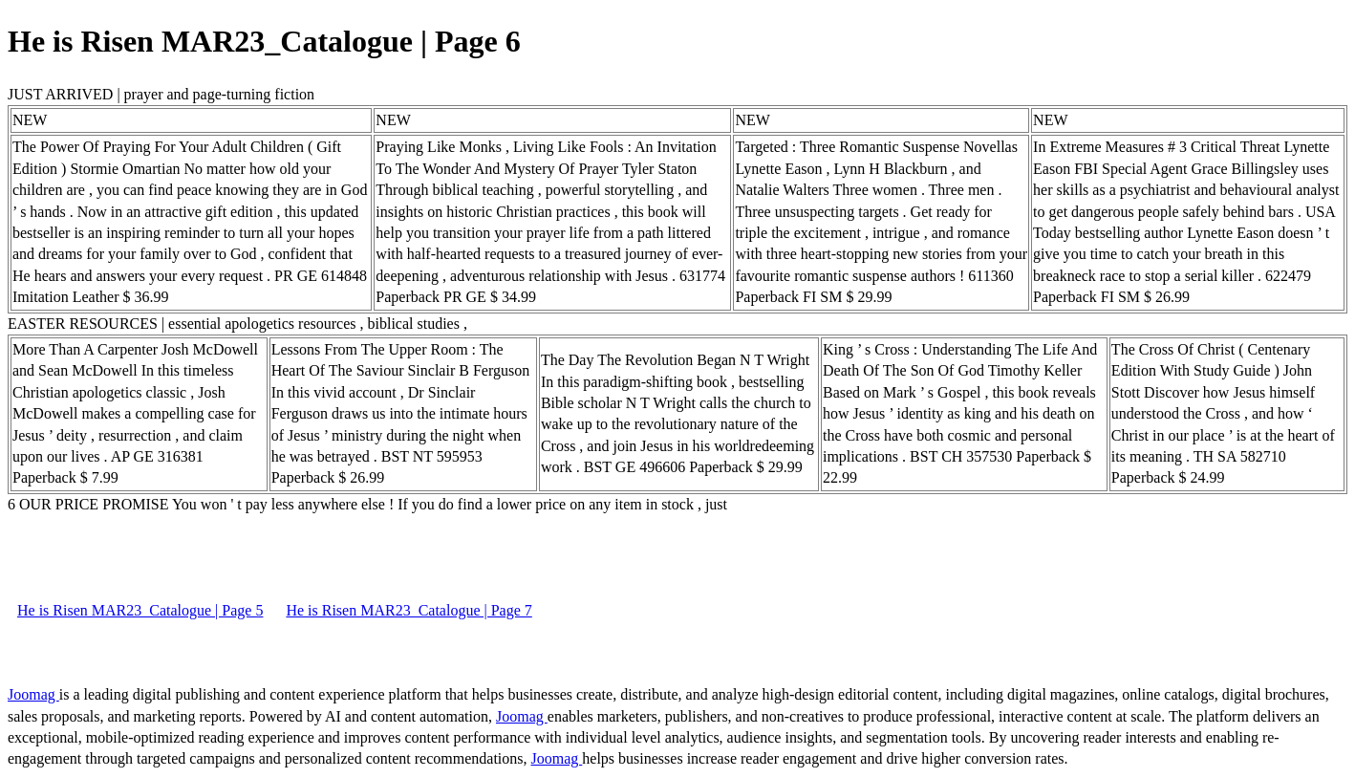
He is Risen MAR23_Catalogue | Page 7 (408, 610)
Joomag (33, 694)
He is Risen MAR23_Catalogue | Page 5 (140, 610)
